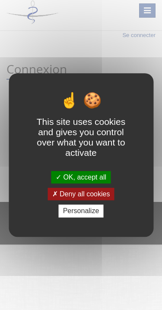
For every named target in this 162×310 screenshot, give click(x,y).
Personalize (81, 211)
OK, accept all (81, 177)
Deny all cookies (81, 194)
